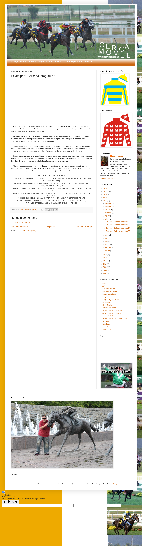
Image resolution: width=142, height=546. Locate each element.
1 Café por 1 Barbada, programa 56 (117, 222)
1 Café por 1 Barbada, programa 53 (117, 231)
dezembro (109, 203)
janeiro (107, 251)
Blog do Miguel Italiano (110, 300)
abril (106, 241)
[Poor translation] (15, 502)
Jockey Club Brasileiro (110, 308)
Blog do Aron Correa (109, 294)
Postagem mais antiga (84, 227)
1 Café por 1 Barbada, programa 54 (117, 228)
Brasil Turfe (106, 302)
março (107, 244)
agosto (107, 216)
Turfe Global (106, 327)
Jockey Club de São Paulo (111, 313)
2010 (105, 264)
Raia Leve (106, 324)
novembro (109, 206)
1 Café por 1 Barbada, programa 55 (117, 225)
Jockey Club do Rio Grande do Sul (114, 319)
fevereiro (108, 248)
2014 (105, 201)
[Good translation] (6, 502)
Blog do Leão (107, 297)
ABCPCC (105, 283)
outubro (108, 210)
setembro (108, 213)
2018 (105, 188)
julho (107, 219)
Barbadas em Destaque (110, 291)
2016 (105, 194)
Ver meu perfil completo (108, 179)
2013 (105, 255)
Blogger (116, 484)
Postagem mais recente (19, 227)
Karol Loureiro (117, 156)
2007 (105, 273)
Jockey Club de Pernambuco (112, 311)
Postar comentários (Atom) (26, 231)
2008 (105, 270)
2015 (105, 197)
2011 (105, 261)
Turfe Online (106, 330)
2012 (105, 258)
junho (107, 235)
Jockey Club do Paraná (110, 316)
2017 (105, 191)
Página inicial (52, 227)
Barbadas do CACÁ (109, 289)
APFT (104, 286)
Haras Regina (107, 305)
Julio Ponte (106, 321)
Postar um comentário (22, 222)
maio (107, 238)
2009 (105, 267)
